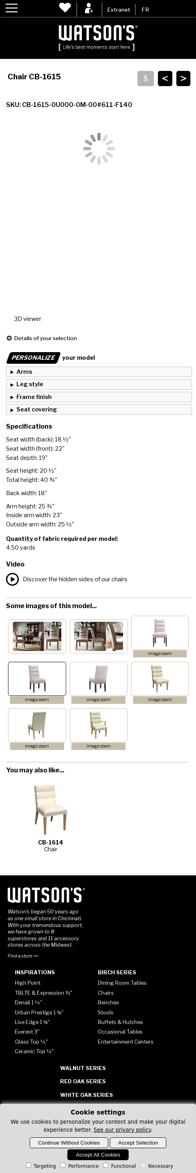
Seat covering (36, 409)
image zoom (160, 653)
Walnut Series (83, 1068)
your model (50, 357)
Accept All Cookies (98, 1155)
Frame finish (34, 397)
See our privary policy (122, 1130)
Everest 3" (27, 1031)
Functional (119, 1166)
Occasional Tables (120, 1031)
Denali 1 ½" (28, 1002)
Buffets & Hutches (120, 1022)
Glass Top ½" (31, 1041)
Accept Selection (138, 1143)
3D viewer (27, 318)
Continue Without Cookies (69, 1143)
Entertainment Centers (126, 1041)
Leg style (29, 384)
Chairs (106, 993)
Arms (24, 371)
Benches (108, 1002)
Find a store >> (23, 956)
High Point (27, 983)
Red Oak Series (83, 1081)
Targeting (40, 1166)
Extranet (118, 9)
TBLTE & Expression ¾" (43, 993)
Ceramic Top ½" (34, 1051)
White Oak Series (86, 1095)
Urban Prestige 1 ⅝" (39, 1012)
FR (145, 9)
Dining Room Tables (122, 983)
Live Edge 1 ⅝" (32, 1022)
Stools (105, 1012)
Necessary (156, 1166)
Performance (79, 1166)
